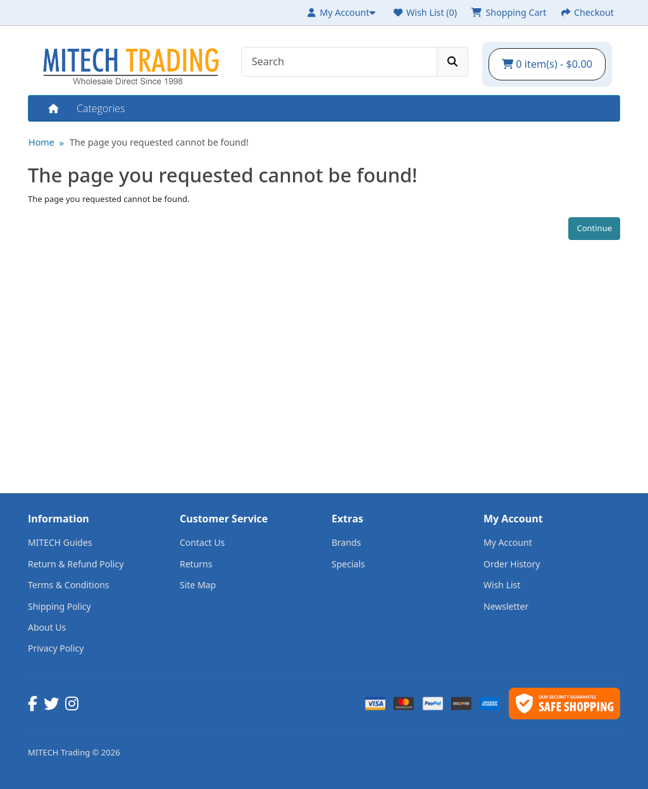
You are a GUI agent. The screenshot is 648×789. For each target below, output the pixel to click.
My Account (507, 542)
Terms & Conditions (68, 585)
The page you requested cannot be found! (159, 142)
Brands (346, 542)
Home (52, 108)
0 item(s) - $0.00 (547, 64)
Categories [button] (101, 108)
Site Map (198, 585)
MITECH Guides (60, 542)
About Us (47, 627)
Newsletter (505, 606)
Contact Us (202, 542)
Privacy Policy (56, 648)
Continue (594, 228)
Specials (348, 564)
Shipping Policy (59, 606)
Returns (196, 564)
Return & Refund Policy (75, 564)
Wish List (501, 585)
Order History (511, 564)
